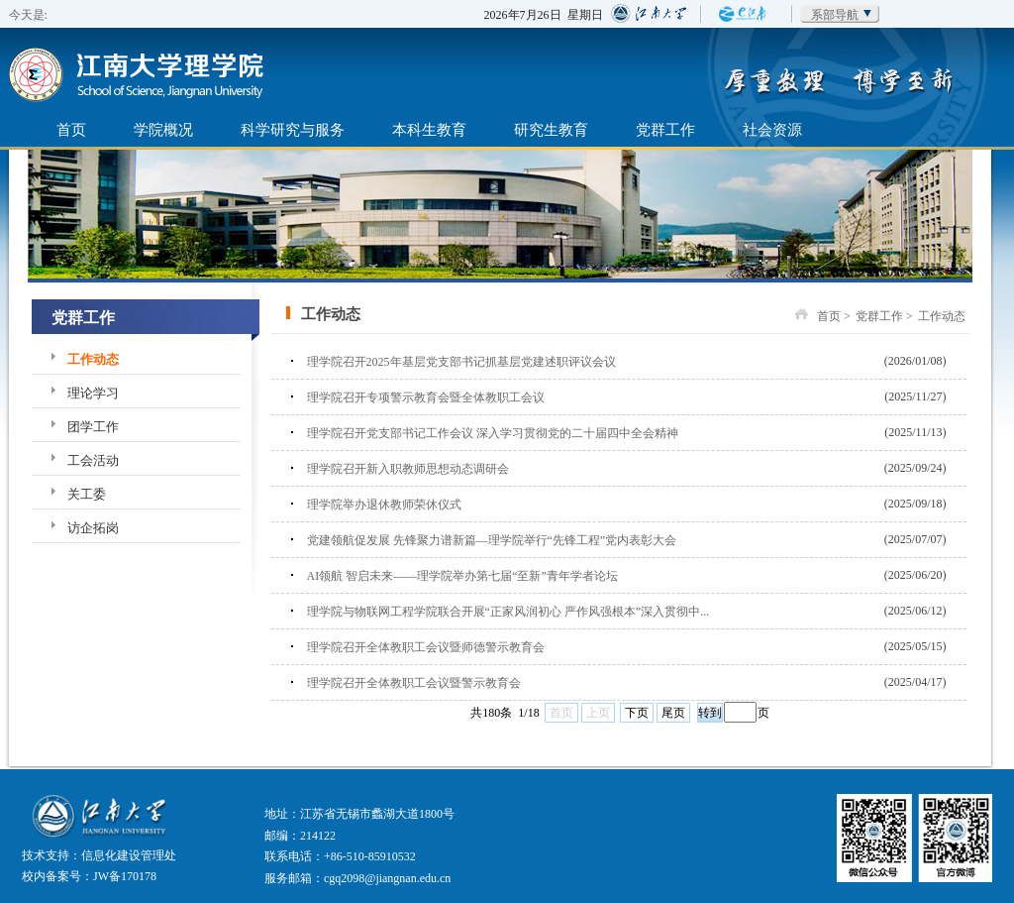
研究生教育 (551, 129)
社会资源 (772, 129)
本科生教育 (429, 129)
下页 (637, 713)
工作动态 (93, 359)
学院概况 (163, 129)
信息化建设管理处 (128, 855)
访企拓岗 (93, 527)
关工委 (86, 494)
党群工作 (665, 129)
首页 (71, 129)
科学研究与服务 (293, 129)
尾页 (673, 713)
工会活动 (93, 460)
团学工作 (93, 426)
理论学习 (93, 393)
